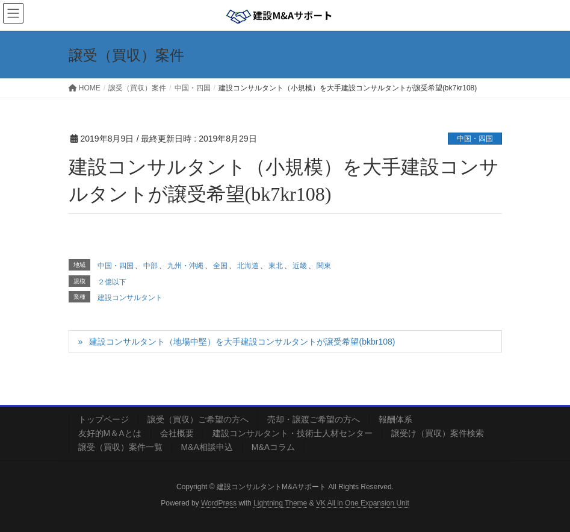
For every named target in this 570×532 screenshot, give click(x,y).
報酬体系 (395, 419)
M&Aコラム (273, 447)
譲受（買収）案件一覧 (120, 447)
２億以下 (112, 282)
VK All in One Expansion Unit (362, 503)
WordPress (219, 503)
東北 (275, 265)
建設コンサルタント (130, 297)
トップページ (103, 419)
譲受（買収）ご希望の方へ (198, 419)
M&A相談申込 (207, 447)
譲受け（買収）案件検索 (437, 433)
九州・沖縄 (185, 265)
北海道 (248, 265)
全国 (220, 265)
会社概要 (177, 433)
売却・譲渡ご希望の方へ (313, 419)
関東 (324, 265)
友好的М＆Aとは (109, 433)
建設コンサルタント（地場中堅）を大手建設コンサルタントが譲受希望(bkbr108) (242, 341)
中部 (150, 265)
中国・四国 (475, 138)
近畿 (300, 265)
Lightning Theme (280, 503)
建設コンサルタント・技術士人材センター (292, 433)
